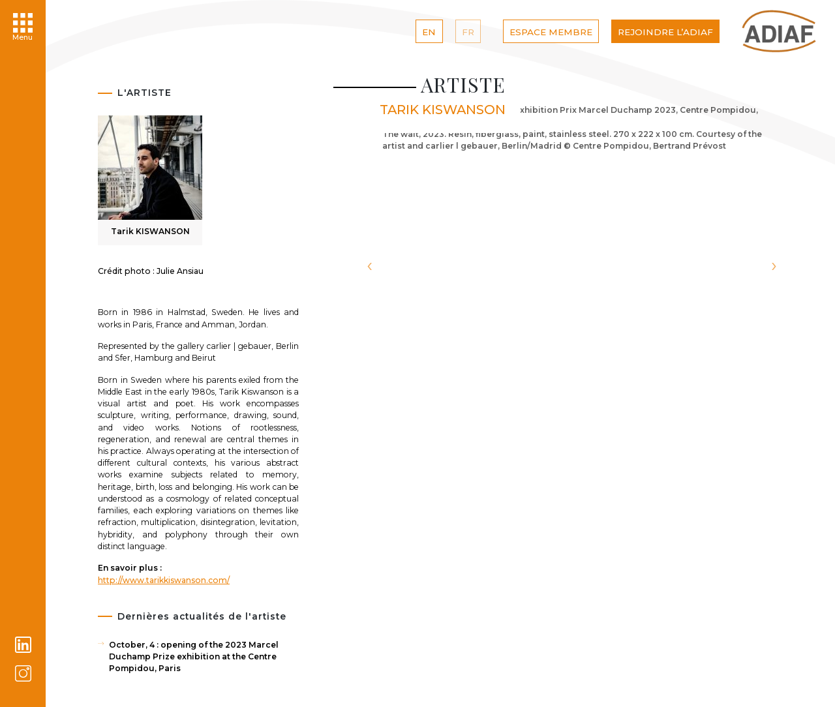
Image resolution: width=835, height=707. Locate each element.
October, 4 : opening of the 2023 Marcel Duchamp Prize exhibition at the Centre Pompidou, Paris (194, 656)
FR (468, 32)
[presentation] (369, 266)
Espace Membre (550, 32)
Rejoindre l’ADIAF (665, 32)
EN (429, 32)
